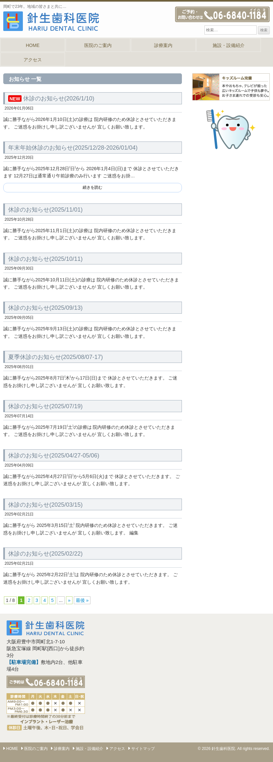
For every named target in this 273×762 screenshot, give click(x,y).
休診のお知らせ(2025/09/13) (45, 308)
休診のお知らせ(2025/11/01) (45, 209)
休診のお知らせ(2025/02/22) (45, 553)
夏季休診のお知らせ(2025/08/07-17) (55, 357)
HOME (33, 45)
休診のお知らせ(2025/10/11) (45, 259)
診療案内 (163, 45)
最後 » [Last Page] (82, 600)
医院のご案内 (98, 45)
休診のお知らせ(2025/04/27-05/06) (53, 455)
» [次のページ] (69, 600)
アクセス (33, 59)
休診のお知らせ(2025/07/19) (45, 406)
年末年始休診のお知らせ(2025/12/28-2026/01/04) (72, 147)
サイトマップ (143, 748)
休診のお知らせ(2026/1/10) (51, 98)
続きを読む (92, 187)
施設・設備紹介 (229, 45)
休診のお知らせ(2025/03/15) (45, 504)
